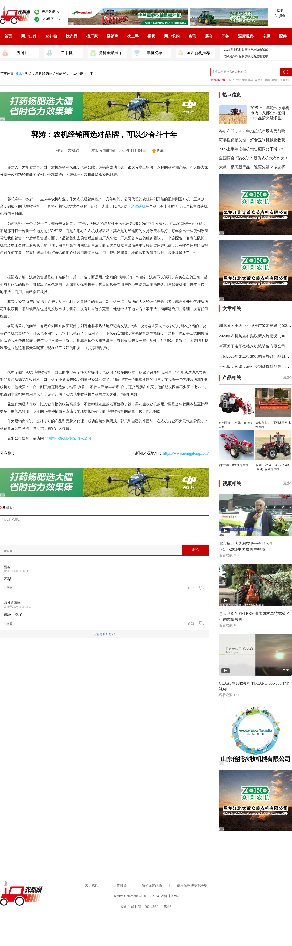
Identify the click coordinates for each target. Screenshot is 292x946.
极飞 (232, 80)
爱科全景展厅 (106, 52)
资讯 (192, 36)
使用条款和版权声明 (192, 885)
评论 (195, 550)
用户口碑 (28, 36)
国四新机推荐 (194, 52)
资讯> (20, 73)
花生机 (259, 80)
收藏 (160, 151)
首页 (8, 36)
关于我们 (91, 885)
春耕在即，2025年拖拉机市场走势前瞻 (252, 131)
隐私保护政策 (152, 885)
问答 (225, 36)
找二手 (133, 36)
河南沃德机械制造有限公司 (69, 438)
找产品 (71, 36)
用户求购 (172, 36)
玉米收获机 (136, 206)
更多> (287, 377)
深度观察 (246, 36)
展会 (209, 36)
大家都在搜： (219, 80)
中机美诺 (248, 80)
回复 (9, 588)
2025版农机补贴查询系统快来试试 (246, 49)
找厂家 (92, 36)
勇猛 (267, 80)
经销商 (112, 36)
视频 (151, 36)
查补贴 (51, 36)
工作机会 (120, 885)
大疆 (238, 80)
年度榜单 (148, 52)
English (280, 16)
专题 (266, 36)
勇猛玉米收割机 (281, 80)
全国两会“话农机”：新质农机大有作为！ (254, 158)
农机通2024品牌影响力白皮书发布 (246, 56)
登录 (279, 10)
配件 (283, 36)
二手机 (59, 52)
